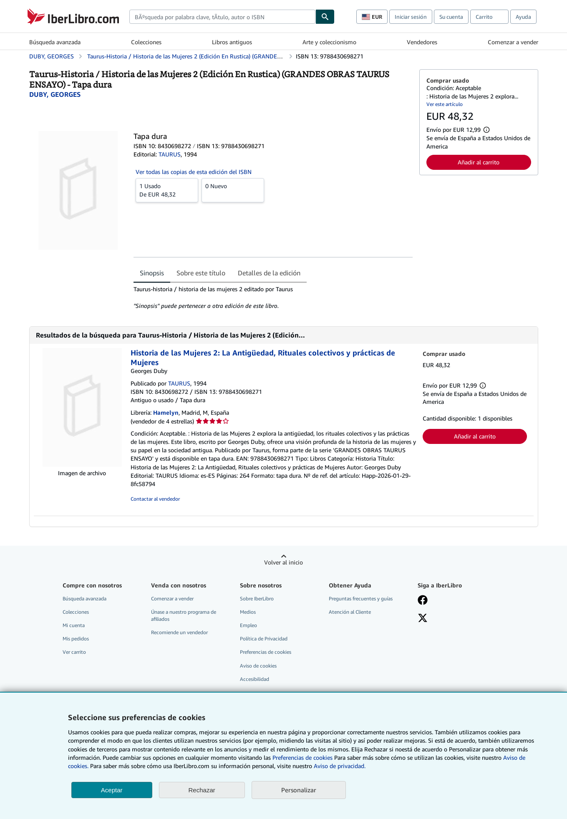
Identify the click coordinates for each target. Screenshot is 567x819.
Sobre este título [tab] (200, 273)
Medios (248, 612)
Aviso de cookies (258, 666)
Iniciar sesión (411, 16)
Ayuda (523, 16)
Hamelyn (166, 412)
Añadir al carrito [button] (478, 162)
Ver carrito (74, 652)
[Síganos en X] (423, 619)
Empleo (248, 625)
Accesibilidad (254, 679)
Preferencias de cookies (302, 757)
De (166, 190)
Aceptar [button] (112, 790)
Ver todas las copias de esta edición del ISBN (194, 171)
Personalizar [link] (298, 790)
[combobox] (222, 17)
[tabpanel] (273, 297)
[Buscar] (325, 17)
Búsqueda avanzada (55, 41)
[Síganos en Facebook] (423, 601)
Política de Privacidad (263, 638)
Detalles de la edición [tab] (269, 273)
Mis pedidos (76, 638)
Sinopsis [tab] (152, 273)
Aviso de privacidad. (339, 765)
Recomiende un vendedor (179, 632)
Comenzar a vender (513, 41)
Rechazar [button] (202, 790)
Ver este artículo (444, 104)
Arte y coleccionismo (329, 41)
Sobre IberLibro (257, 598)
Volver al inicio (283, 562)
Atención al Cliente (350, 612)
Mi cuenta (74, 625)
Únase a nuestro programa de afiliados (183, 615)
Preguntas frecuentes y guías (361, 598)
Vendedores (422, 41)
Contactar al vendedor (155, 499)
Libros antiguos (232, 41)
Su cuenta (451, 16)
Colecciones (146, 41)
